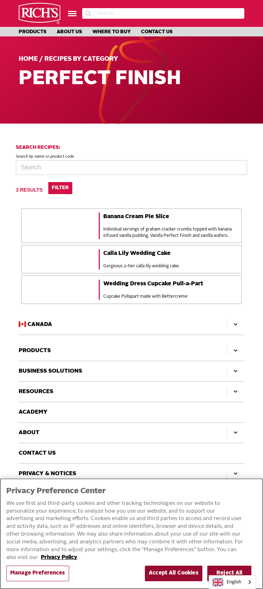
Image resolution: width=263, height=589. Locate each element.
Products (33, 31)
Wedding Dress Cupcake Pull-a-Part (153, 284)
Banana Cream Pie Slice (136, 217)
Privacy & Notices (131, 474)
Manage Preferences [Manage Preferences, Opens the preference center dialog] (37, 573)
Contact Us (157, 31)
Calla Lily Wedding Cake (137, 253)
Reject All (229, 573)
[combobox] (232, 582)
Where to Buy (111, 31)
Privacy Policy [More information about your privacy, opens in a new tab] (59, 557)
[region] (131, 533)
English (227, 582)
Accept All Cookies (173, 573)
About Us (69, 31)
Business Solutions (131, 371)
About (131, 433)
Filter (60, 188)
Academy (33, 412)
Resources (131, 392)
